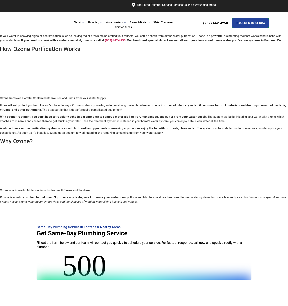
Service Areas (176, 22)
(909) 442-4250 (215, 23)
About (69, 22)
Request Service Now (250, 23)
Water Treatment (152, 22)
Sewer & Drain (128, 22)
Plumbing (84, 22)
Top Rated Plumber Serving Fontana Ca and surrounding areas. (174, 5)
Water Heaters (105, 22)
